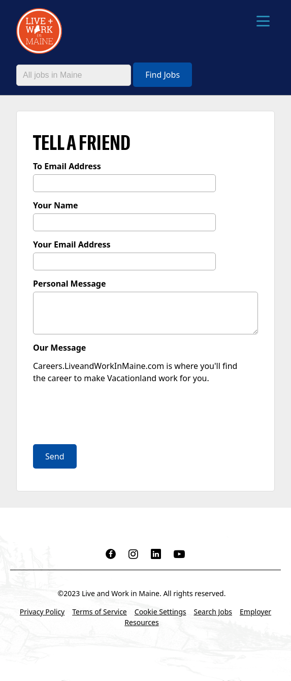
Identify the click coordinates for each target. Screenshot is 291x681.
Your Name (55, 205)
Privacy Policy (42, 611)
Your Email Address (72, 244)
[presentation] (110, 415)
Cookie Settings (160, 611)
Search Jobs (212, 611)
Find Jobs (162, 74)
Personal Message (69, 283)
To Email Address (67, 166)
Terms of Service (99, 611)
